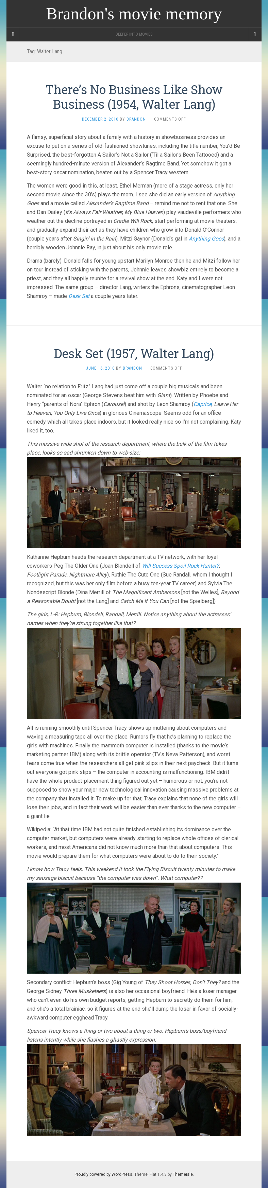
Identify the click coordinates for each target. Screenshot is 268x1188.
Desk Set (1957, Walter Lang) (134, 353)
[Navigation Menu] (255, 34)
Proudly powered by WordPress (103, 1174)
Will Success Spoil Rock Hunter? (180, 566)
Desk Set (78, 296)
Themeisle (183, 1174)
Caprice (203, 404)
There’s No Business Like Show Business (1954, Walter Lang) (134, 96)
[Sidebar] (13, 34)
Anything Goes (206, 238)
